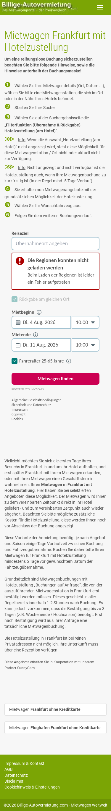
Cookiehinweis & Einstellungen (32, 787)
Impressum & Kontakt (24, 763)
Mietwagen (45, 709)
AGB (8, 769)
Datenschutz (16, 775)
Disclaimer (13, 781)
